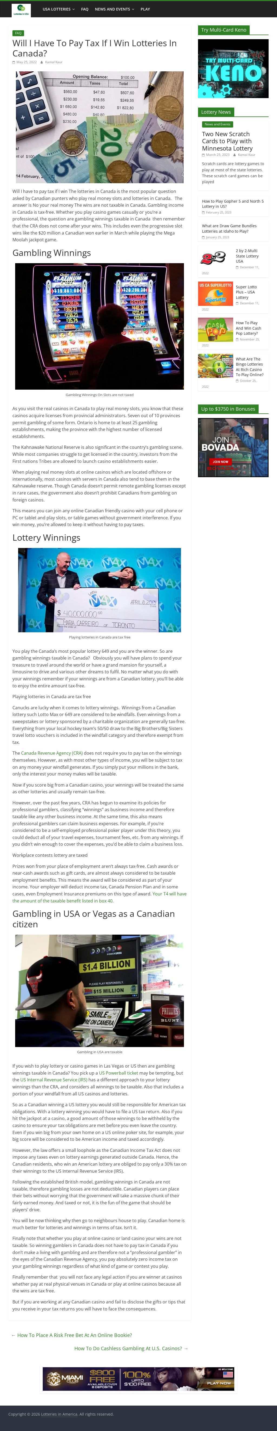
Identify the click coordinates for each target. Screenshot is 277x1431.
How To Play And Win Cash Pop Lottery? (248, 328)
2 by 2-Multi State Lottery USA (247, 256)
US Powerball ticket (119, 1073)
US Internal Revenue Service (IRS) (53, 1080)
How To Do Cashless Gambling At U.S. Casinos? (131, 1348)
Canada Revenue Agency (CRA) (52, 753)
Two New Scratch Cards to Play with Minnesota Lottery (227, 141)
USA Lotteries (57, 9)
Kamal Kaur (53, 62)
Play (145, 9)
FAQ (84, 9)
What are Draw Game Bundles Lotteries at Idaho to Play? (229, 228)
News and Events (112, 9)
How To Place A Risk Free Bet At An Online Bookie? (71, 1335)
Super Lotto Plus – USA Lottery (246, 292)
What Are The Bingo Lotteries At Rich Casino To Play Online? (249, 366)
